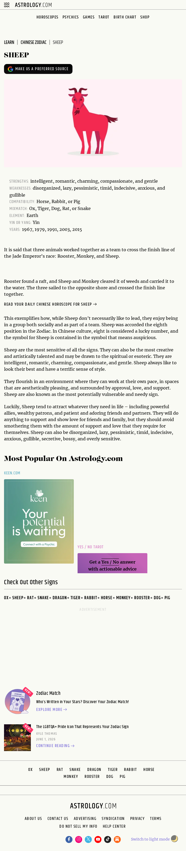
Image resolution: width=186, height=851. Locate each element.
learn (9, 42)
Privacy (137, 818)
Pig (167, 598)
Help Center (114, 827)
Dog (157, 598)
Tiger (76, 598)
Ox (6, 598)
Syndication (113, 818)
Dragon (60, 598)
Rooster (142, 598)
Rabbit (90, 598)
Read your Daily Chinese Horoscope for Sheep (51, 304)
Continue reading (56, 746)
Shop (144, 17)
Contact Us (58, 818)
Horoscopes (48, 17)
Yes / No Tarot (91, 547)
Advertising (85, 818)
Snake (43, 598)
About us (33, 818)
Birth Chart (125, 17)
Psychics (71, 17)
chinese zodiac (33, 42)
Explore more (52, 710)
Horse (106, 598)
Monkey (123, 598)
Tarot (104, 17)
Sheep (17, 598)
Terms (156, 818)
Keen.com (12, 473)
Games (89, 17)
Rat (30, 598)
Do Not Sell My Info (78, 827)
